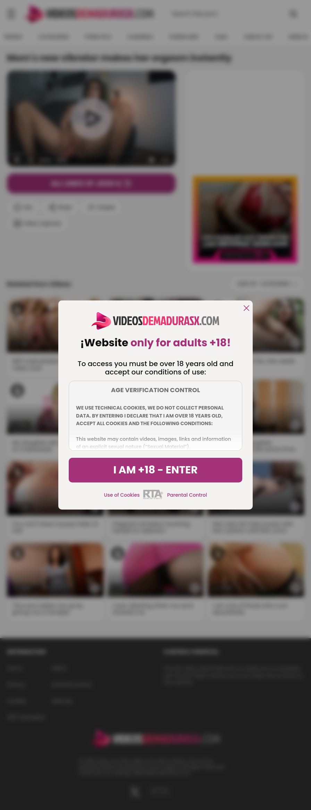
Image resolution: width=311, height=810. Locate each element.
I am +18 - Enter (155, 470)
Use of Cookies (122, 494)
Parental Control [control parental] (187, 494)
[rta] (153, 498)
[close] (246, 308)
